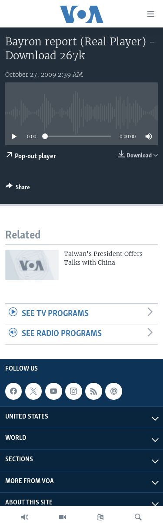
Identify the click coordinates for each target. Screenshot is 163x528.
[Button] (18, 189)
